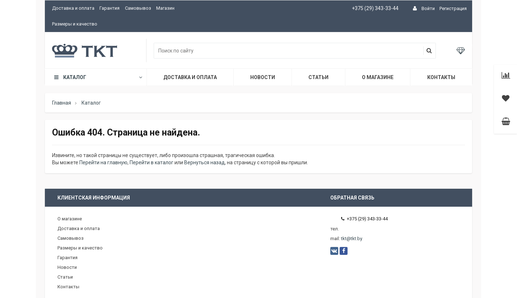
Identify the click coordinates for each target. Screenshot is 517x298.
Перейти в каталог (151, 162)
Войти (428, 8)
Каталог (97, 77)
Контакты (441, 77)
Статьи (318, 77)
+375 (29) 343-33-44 (375, 8)
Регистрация (453, 8)
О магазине (377, 77)
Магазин (165, 8)
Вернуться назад (204, 162)
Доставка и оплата (73, 8)
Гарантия (109, 8)
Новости (262, 77)
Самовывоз (138, 8)
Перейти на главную (103, 162)
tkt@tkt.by (351, 238)
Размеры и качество (74, 24)
